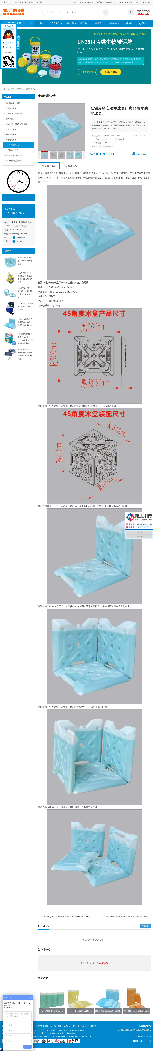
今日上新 (93, 1026)
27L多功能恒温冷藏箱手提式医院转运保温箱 (25, 307)
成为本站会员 (102, 963)
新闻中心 (113, 23)
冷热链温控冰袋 (12, 150)
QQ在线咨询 (139, 153)
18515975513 (102, 154)
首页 (12, 89)
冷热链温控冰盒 (31, 89)
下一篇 (126, 917)
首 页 (42, 23)
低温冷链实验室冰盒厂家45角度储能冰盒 (25, 261)
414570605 (129, 2)
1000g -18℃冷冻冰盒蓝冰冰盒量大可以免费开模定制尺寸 (62, 1011)
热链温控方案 (11, 135)
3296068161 (147, 2)
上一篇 (65, 917)
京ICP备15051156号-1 (46, 1030)
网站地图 (76, 1026)
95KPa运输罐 (110, 72)
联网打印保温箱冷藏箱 (14, 114)
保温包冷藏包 (11, 129)
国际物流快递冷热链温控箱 (16, 124)
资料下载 (128, 23)
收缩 (18, 43)
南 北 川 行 (9, 47)
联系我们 (99, 23)
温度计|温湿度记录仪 (14, 161)
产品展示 (56, 23)
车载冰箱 (9, 119)
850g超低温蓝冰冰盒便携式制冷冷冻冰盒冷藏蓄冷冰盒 (25, 322)
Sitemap (84, 1026)
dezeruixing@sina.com (86, 2)
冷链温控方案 (11, 140)
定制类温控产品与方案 (14, 155)
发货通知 (142, 23)
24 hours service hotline (134, 1030)
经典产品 (70, 23)
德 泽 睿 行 (9, 43)
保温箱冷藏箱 (11, 108)
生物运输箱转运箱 (13, 103)
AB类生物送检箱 (87, 72)
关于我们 (84, 23)
